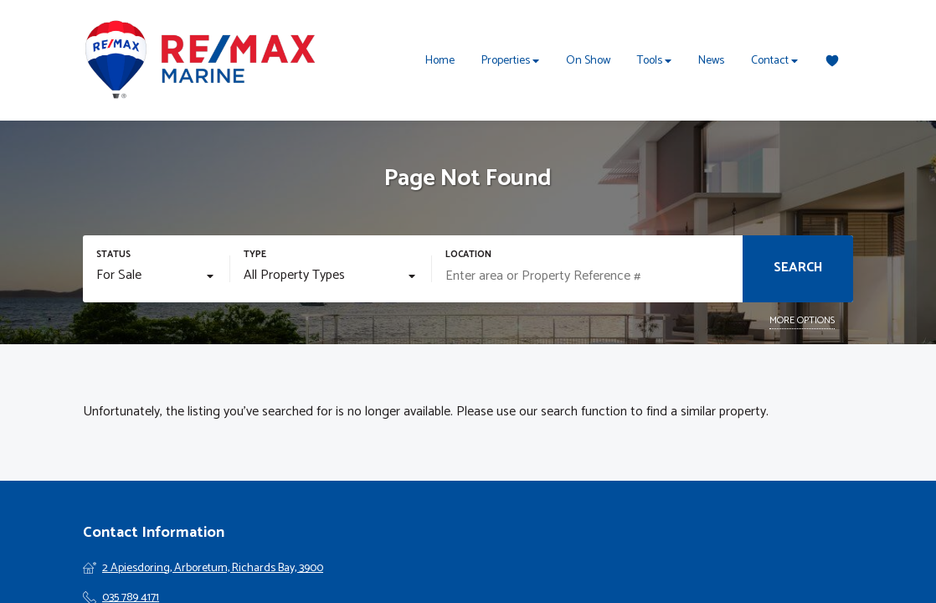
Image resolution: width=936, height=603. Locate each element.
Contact (774, 61)
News (711, 60)
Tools (654, 61)
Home (440, 60)
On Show (588, 60)
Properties (510, 61)
